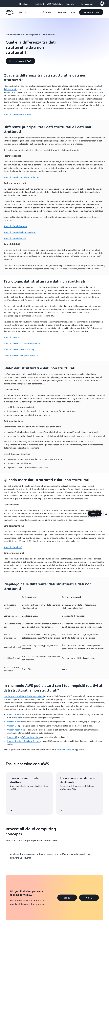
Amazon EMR (13, 725)
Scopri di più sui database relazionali (20, 232)
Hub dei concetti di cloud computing (22, 34)
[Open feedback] (105, 513)
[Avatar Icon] (102, 3)
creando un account (66, 749)
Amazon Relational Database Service (23, 741)
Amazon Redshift (15, 729)
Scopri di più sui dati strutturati (17, 114)
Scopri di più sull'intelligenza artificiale (21, 355)
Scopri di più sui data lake (15, 238)
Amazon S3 (12, 737)
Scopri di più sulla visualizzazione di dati (22, 343)
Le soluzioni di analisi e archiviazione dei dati (24, 696)
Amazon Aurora (14, 721)
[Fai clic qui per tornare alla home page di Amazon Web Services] (9, 14)
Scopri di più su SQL (13, 337)
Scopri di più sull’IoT (13, 547)
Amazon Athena (14, 714)
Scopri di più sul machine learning (19, 349)
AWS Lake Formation (30, 737)
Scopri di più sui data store (15, 226)
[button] (91, 12)
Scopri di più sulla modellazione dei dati (21, 177)
